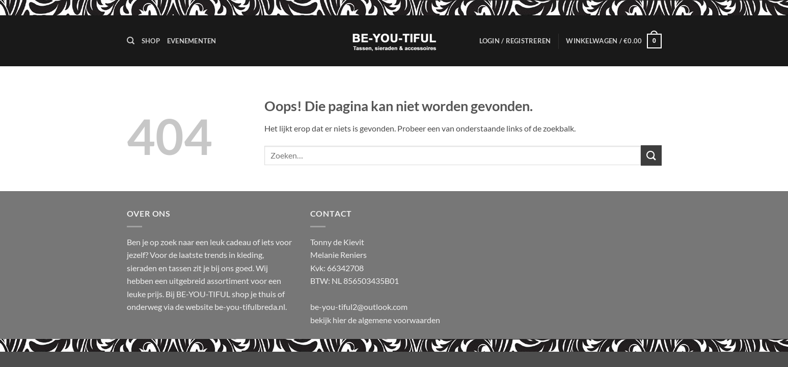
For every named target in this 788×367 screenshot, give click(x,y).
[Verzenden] (651, 155)
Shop (151, 41)
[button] (515, 41)
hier (340, 320)
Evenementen (191, 41)
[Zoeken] (130, 40)
